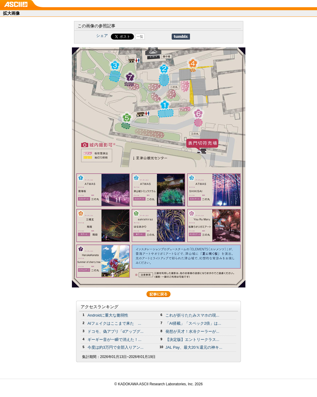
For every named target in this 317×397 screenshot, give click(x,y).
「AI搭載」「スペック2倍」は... (193, 323)
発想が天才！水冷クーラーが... (192, 331)
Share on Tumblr (181, 37)
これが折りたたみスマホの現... (192, 315)
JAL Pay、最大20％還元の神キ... (193, 347)
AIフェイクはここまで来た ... (114, 323)
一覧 (140, 36)
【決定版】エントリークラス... (192, 339)
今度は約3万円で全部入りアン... (115, 347)
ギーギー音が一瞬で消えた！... (114, 339)
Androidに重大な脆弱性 (107, 315)
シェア (102, 35)
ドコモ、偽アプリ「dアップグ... (115, 331)
